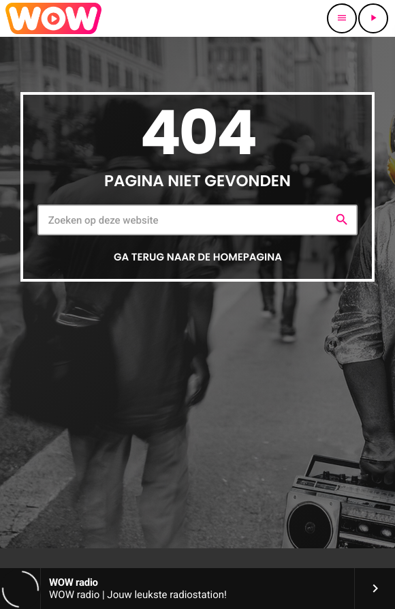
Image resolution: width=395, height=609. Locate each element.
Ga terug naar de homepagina (198, 257)
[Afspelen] (373, 18)
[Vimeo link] (53, 18)
